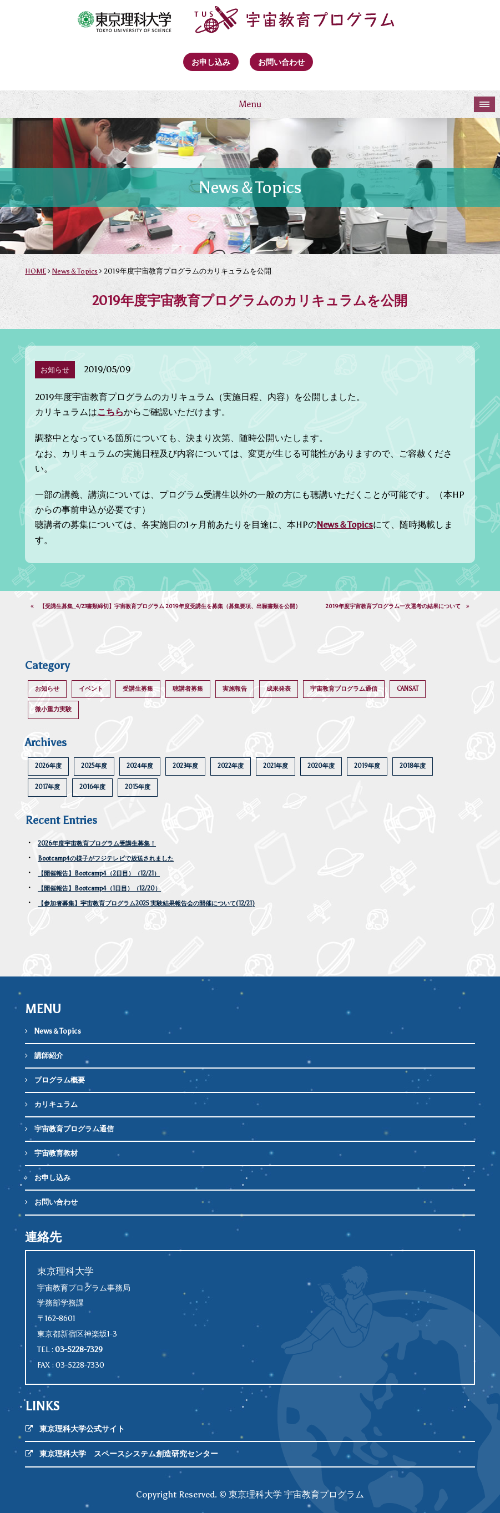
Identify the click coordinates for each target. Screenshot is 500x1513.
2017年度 (47, 787)
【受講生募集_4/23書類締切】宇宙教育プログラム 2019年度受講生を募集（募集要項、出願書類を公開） (166, 606)
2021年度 (275, 766)
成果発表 (278, 688)
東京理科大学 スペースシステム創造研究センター (128, 1454)
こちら (110, 412)
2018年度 (413, 766)
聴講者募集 (188, 688)
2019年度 (367, 766)
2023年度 (185, 766)
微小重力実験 (53, 709)
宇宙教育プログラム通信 (343, 688)
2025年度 (94, 766)
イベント (91, 688)
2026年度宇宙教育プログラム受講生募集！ (97, 843)
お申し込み (210, 62)
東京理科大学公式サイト (82, 1429)
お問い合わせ (281, 62)
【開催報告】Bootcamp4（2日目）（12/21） (99, 873)
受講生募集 (138, 688)
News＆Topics (75, 271)
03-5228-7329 (79, 1349)
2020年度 (321, 766)
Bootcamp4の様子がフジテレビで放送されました (106, 858)
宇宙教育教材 (56, 1153)
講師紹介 (48, 1055)
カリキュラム (56, 1104)
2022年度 (231, 766)
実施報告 (235, 688)
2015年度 (137, 787)
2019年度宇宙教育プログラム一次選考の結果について (397, 606)
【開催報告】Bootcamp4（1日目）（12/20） (99, 888)
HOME (35, 271)
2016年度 (92, 787)
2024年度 (140, 766)
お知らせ (47, 688)
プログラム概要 (59, 1080)
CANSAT (407, 688)
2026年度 (48, 766)
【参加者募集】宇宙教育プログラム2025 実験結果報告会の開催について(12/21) (146, 903)
